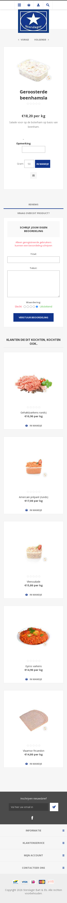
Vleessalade (33, 581)
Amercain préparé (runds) (33, 497)
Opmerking (23, 143)
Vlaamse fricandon (33, 750)
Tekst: (33, 268)
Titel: (33, 254)
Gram (20, 163)
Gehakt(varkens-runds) (34, 412)
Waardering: (33, 302)
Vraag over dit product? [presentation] (33, 213)
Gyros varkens (33, 666)
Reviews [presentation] (33, 204)
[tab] (33, 204)
